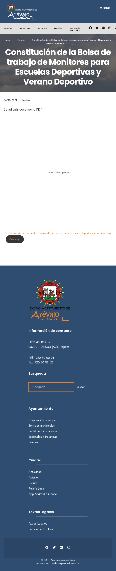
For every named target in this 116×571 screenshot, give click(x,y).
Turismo (33, 477)
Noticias (42, 28)
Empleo (58, 28)
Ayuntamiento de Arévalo (63, 560)
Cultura (32, 483)
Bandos (8, 28)
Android (40, 494)
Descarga (14, 239)
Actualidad (35, 472)
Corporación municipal (42, 420)
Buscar (81, 387)
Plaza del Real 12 (39, 342)
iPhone (52, 494)
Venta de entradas (75, 29)
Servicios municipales (41, 425)
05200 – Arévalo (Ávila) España (48, 347)
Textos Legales (37, 523)
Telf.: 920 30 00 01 (41, 358)
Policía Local (36, 488)
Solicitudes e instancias (42, 437)
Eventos (33, 442)
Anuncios (25, 28)
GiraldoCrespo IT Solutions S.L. (65, 563)
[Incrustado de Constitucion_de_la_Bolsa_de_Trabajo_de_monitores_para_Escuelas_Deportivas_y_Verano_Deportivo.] (58, 172)
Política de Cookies (40, 529)
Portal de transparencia (42, 431)
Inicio (8, 40)
